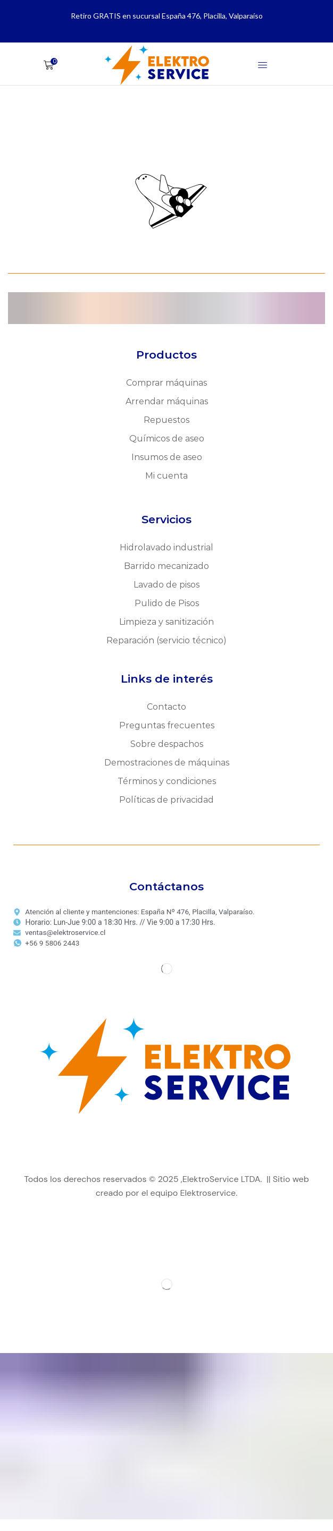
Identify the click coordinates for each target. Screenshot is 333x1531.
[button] (50, 65)
